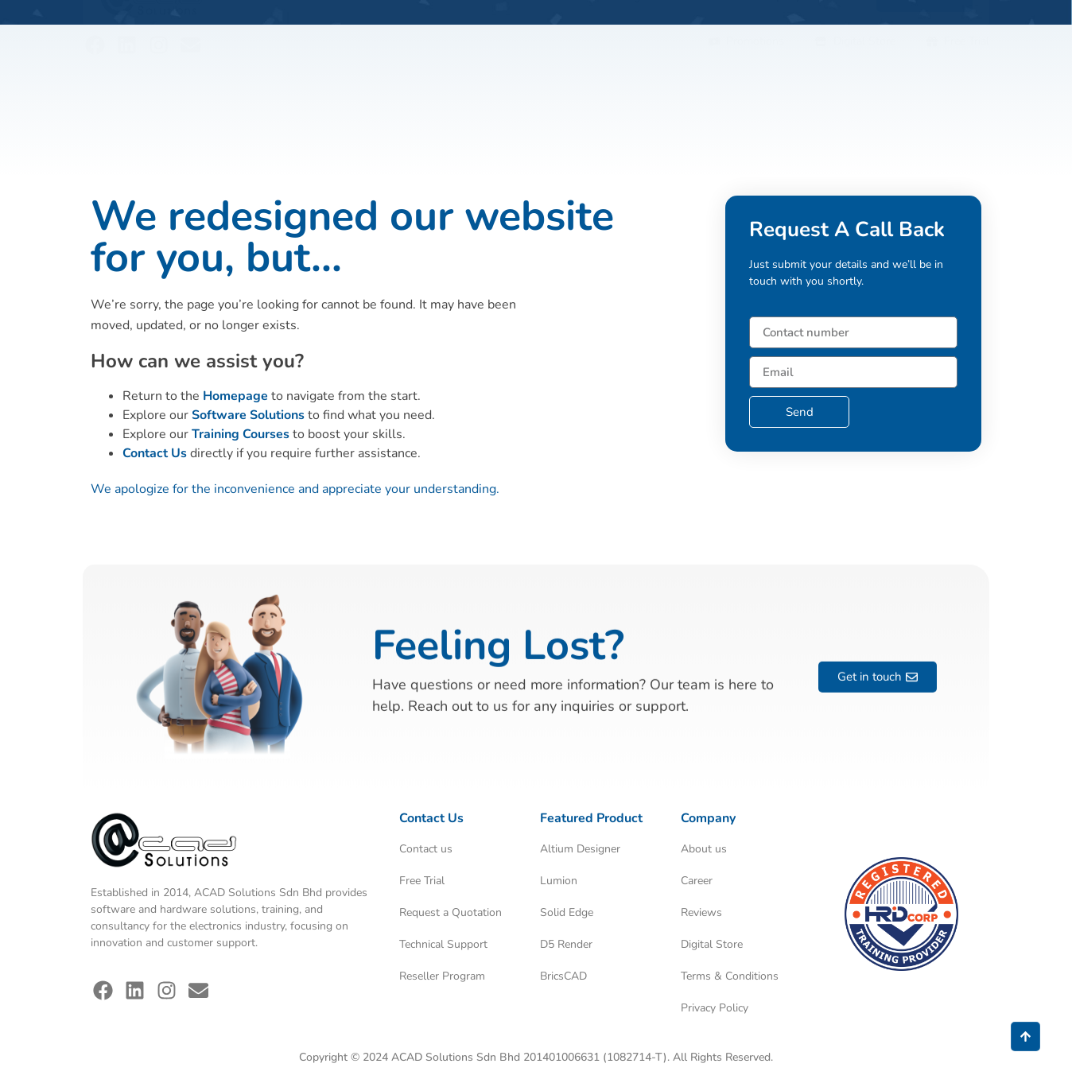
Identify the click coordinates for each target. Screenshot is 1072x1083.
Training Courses (240, 434)
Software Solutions (248, 415)
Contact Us (154, 453)
